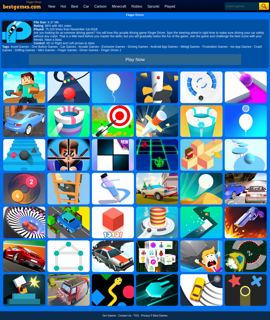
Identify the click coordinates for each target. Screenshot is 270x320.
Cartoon (100, 6)
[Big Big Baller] (201, 241)
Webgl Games (190, 46)
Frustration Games (215, 46)
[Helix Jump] (157, 73)
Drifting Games (25, 50)
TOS (136, 315)
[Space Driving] (157, 275)
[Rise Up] (113, 73)
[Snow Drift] (113, 241)
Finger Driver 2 (111, 50)
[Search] (242, 6)
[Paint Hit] (68, 106)
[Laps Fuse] (24, 174)
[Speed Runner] (246, 241)
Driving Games (138, 46)
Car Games (68, 46)
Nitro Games (46, 50)
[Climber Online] (68, 174)
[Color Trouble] (246, 275)
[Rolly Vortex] (201, 73)
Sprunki (153, 6)
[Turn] (201, 208)
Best (74, 6)
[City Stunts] (24, 106)
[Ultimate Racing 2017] (246, 174)
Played (170, 6)
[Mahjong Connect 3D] (157, 241)
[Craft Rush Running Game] (24, 73)
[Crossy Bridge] (68, 208)
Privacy (145, 315)
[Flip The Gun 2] (246, 208)
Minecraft (119, 6)
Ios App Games (240, 46)
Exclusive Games (113, 46)
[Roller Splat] (246, 73)
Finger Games (67, 50)
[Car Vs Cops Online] (157, 174)
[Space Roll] (157, 140)
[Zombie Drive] (68, 275)
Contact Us (124, 315)
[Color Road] (68, 73)
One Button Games (45, 46)
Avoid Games (20, 46)
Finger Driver (135, 15)
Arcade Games (88, 46)
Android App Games (164, 46)
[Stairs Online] (24, 140)
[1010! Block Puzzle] (113, 208)
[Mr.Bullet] (68, 140)
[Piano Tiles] (113, 140)
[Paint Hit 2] (201, 106)
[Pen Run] (113, 174)
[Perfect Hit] (24, 208)
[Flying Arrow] (113, 106)
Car (86, 6)
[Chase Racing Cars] (24, 241)
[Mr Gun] (24, 275)
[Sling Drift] (201, 275)
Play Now (135, 59)
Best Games (160, 315)
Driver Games (89, 50)
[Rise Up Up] (246, 106)
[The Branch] (201, 140)
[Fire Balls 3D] (157, 208)
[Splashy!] (246, 140)
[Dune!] (201, 174)
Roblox (136, 6)
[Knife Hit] (157, 106)
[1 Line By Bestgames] (68, 241)
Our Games (109, 315)
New (51, 6)
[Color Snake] (113, 275)
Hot (63, 6)
